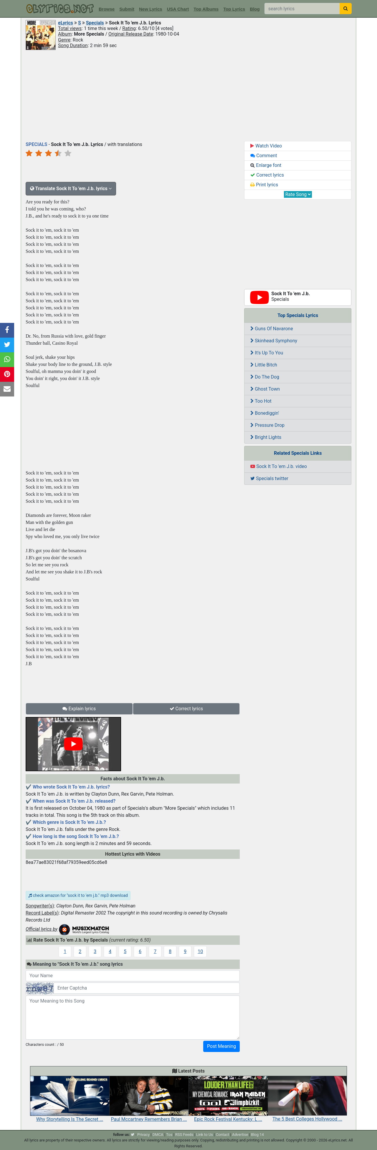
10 (200, 951)
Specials (95, 23)
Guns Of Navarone (271, 328)
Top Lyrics (234, 8)
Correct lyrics (186, 708)
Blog (254, 8)
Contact (222, 1134)
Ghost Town (265, 389)
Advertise (240, 1134)
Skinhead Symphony (273, 340)
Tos (169, 1134)
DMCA (158, 1134)
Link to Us (204, 1134)
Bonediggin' (264, 413)
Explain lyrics (79, 708)
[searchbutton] (346, 8)
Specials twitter (269, 478)
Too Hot (260, 401)
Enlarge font (265, 165)
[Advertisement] (188, 95)
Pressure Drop (267, 425)
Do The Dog (264, 377)
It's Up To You (266, 353)
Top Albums (206, 8)
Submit (126, 8)
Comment (263, 155)
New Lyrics (150, 8)
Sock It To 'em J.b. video (278, 466)
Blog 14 (257, 1134)
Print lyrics (264, 184)
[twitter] (132, 1134)
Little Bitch (263, 365)
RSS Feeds (184, 1134)
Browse (107, 8)
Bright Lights (265, 437)
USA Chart (178, 8)
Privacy (143, 1134)
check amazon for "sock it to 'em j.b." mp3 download (78, 895)
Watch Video (266, 146)
